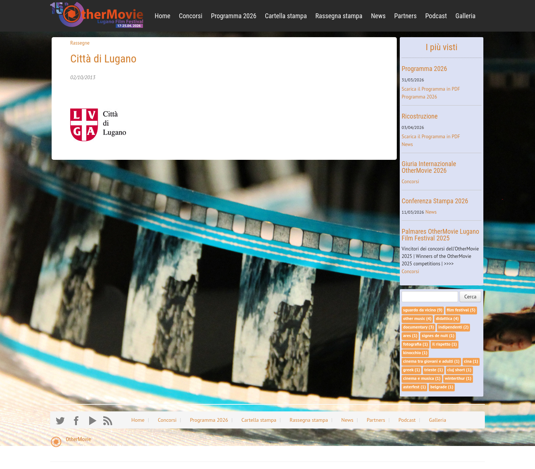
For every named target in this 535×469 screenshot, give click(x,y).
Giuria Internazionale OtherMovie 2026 (429, 167)
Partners (405, 16)
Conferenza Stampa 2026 (435, 201)
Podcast (436, 16)
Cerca (470, 296)
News (378, 16)
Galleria (465, 16)
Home (162, 16)
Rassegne (80, 43)
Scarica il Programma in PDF (431, 89)
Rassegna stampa (339, 16)
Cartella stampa (286, 16)
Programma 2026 (233, 16)
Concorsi (190, 16)
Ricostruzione (420, 116)
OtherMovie (78, 439)
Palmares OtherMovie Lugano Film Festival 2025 (440, 234)
